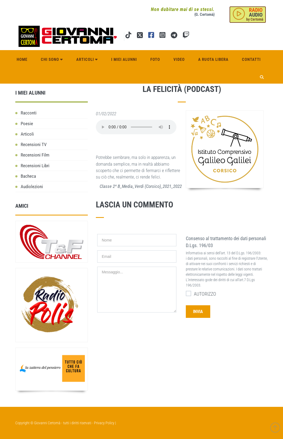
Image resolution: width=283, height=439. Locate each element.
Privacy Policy (104, 423)
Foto (155, 59)
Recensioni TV (34, 144)
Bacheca (28, 176)
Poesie (27, 123)
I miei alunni (124, 59)
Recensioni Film (35, 155)
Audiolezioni (32, 186)
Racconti (29, 113)
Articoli (87, 59)
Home (22, 59)
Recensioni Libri (35, 165)
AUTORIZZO (201, 294)
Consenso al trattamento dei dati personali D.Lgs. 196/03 (226, 242)
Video (179, 59)
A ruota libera (213, 59)
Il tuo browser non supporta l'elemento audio (136, 127)
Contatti (251, 59)
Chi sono (52, 59)
